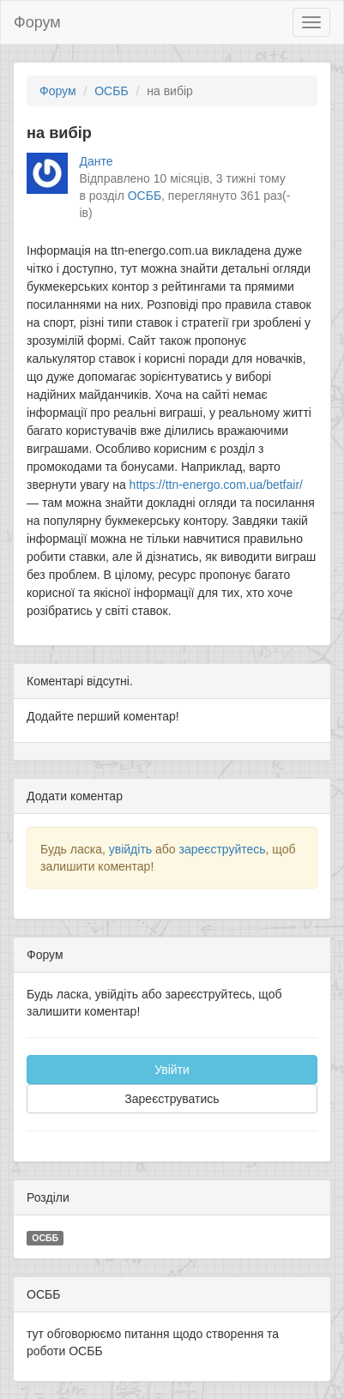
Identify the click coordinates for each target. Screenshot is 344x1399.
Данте (96, 161)
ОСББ (111, 91)
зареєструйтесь (221, 849)
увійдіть (130, 849)
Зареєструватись (171, 1099)
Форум (37, 22)
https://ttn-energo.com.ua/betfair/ (216, 484)
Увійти (172, 1069)
